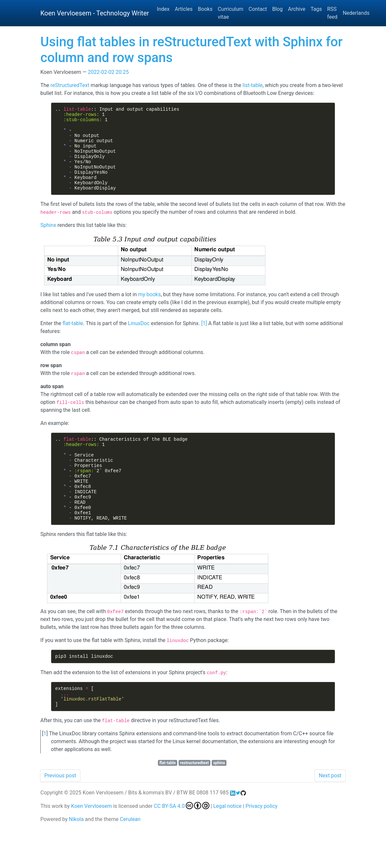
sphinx (219, 799)
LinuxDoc (139, 339)
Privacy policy (262, 842)
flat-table (73, 339)
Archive (296, 9)
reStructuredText (70, 85)
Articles (183, 9)
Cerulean (130, 856)
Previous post (60, 812)
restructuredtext (194, 799)
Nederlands (356, 13)
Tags (316, 9)
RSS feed (332, 13)
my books (149, 310)
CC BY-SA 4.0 (181, 842)
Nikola (76, 856)
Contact (257, 9)
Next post (330, 812)
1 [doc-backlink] (44, 770)
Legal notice (227, 842)
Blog (277, 9)
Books (205, 9)
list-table (253, 85)
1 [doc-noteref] (204, 339)
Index (163, 9)
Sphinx (48, 241)
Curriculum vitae (230, 13)
